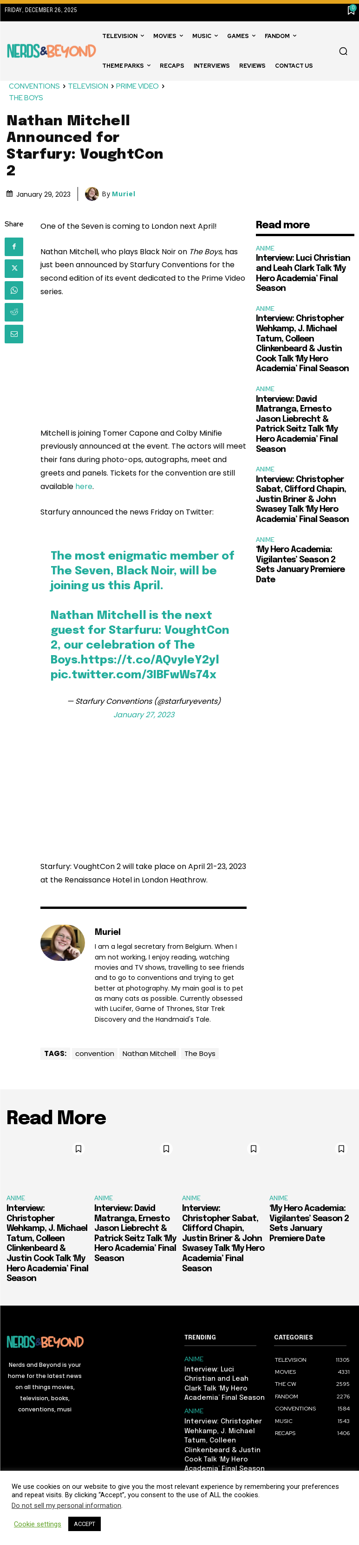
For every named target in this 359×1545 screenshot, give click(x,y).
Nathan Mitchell (149, 1053)
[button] (343, 51)
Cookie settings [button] (37, 1524)
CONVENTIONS (35, 86)
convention (94, 1053)
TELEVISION (88, 86)
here (83, 486)
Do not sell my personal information (66, 1505)
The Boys (199, 1053)
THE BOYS (26, 98)
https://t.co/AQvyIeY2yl (150, 660)
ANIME (265, 248)
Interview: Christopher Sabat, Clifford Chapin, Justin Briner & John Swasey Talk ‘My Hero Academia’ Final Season (302, 500)
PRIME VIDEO (138, 86)
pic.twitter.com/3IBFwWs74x (133, 675)
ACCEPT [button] (84, 1523)
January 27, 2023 (143, 714)
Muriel (124, 194)
